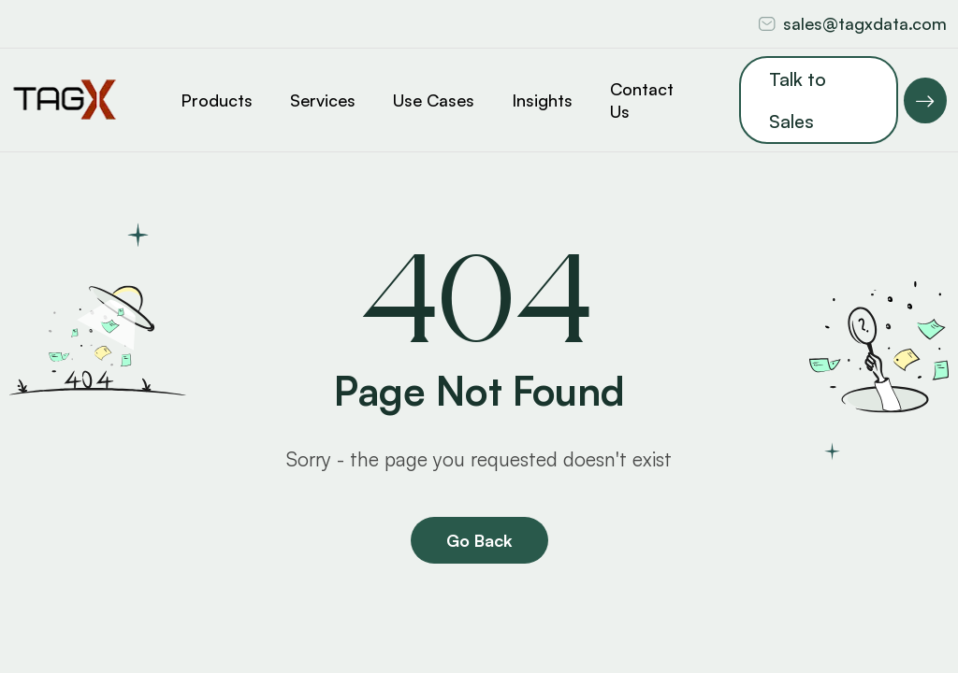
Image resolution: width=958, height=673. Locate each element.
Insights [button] (542, 100)
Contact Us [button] (642, 100)
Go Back (479, 540)
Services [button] (323, 100)
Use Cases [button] (433, 100)
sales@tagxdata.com (865, 23)
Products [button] (217, 100)
